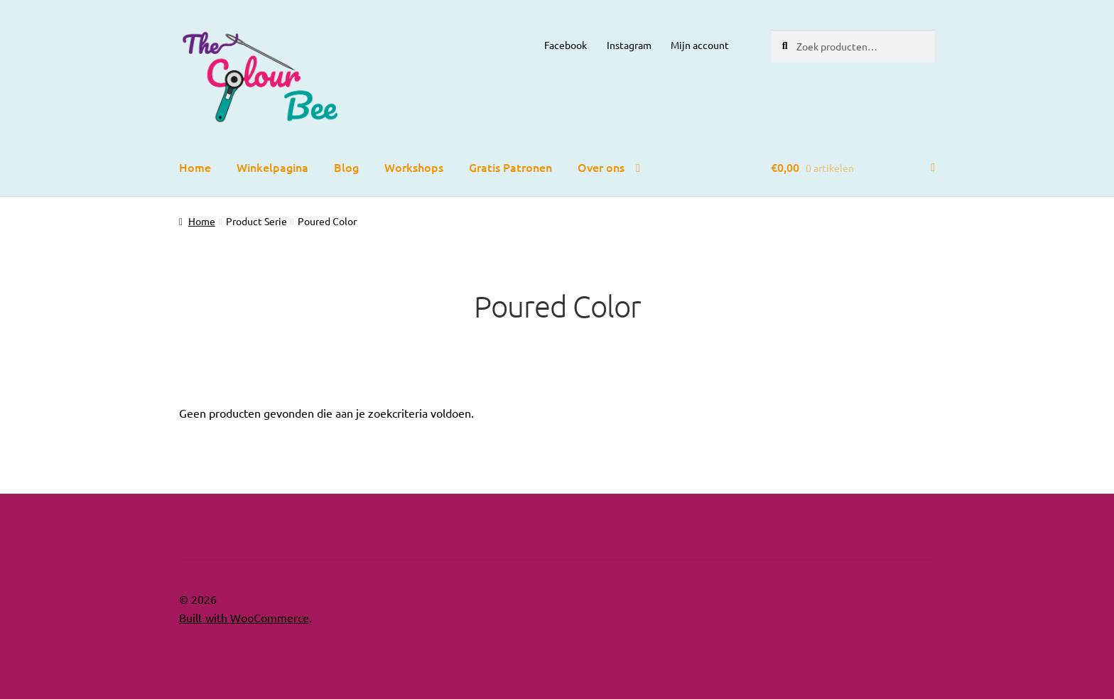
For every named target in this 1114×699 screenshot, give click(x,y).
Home (195, 167)
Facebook (565, 44)
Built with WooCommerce (244, 617)
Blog (346, 167)
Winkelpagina (272, 167)
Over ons (601, 167)
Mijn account (700, 44)
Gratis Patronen (510, 167)
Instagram (629, 44)
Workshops (413, 167)
